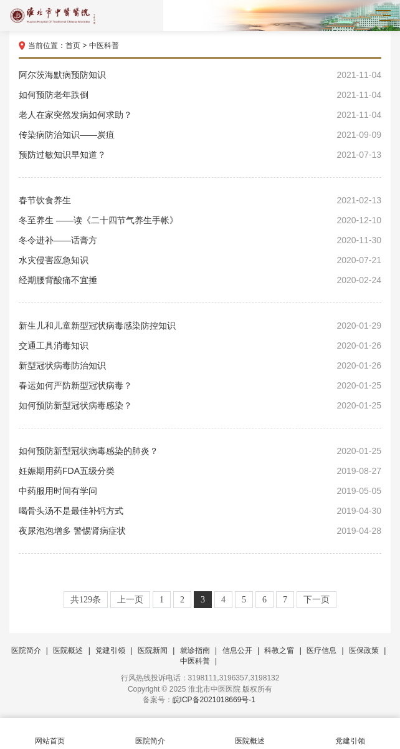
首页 (72, 45)
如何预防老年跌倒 (200, 95)
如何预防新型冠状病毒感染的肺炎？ (200, 451)
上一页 (130, 599)
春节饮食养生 (200, 200)
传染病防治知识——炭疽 (200, 135)
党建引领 (110, 650)
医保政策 (364, 650)
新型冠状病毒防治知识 (200, 365)
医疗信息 (321, 650)
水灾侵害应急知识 (200, 260)
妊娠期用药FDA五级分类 (200, 471)
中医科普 (104, 45)
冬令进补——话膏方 (200, 240)
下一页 (316, 599)
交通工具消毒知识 (200, 345)
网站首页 (50, 733)
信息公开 (237, 650)
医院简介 (26, 650)
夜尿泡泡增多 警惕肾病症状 (200, 531)
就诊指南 (195, 650)
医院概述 (68, 650)
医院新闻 (153, 650)
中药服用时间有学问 (200, 491)
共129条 (85, 599)
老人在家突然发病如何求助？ (200, 115)
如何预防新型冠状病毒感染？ (200, 405)
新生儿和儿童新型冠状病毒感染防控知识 (200, 326)
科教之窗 (279, 650)
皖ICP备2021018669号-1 (214, 699)
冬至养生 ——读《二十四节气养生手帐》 (200, 220)
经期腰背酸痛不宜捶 (200, 280)
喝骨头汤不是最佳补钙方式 (200, 511)
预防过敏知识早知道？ (200, 155)
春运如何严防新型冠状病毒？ (200, 385)
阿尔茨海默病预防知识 (200, 75)
